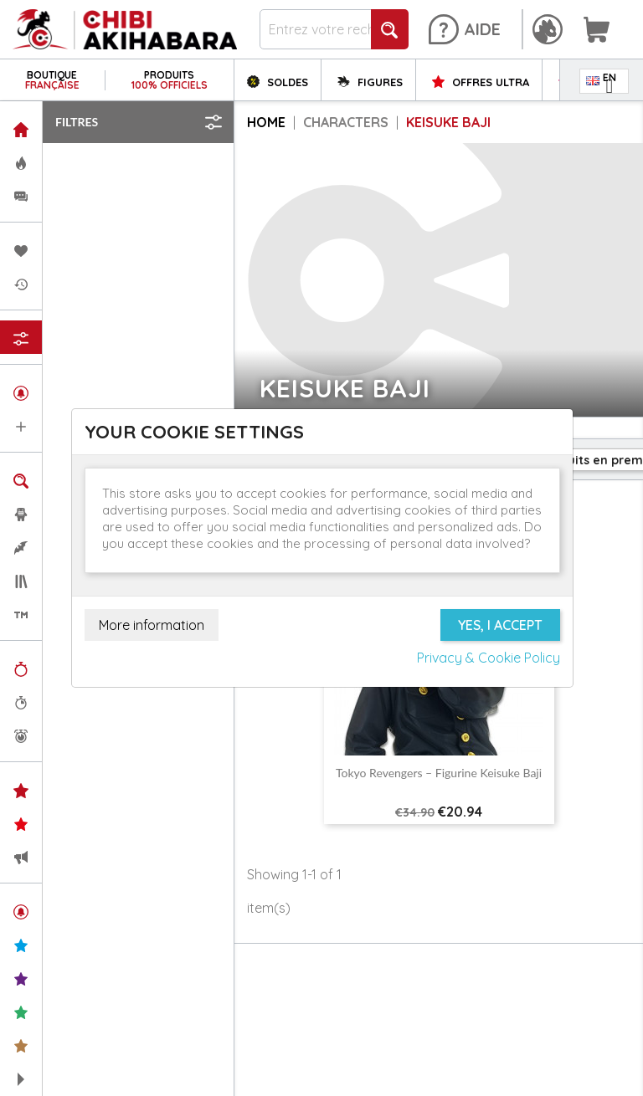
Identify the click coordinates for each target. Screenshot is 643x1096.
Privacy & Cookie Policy (488, 657)
